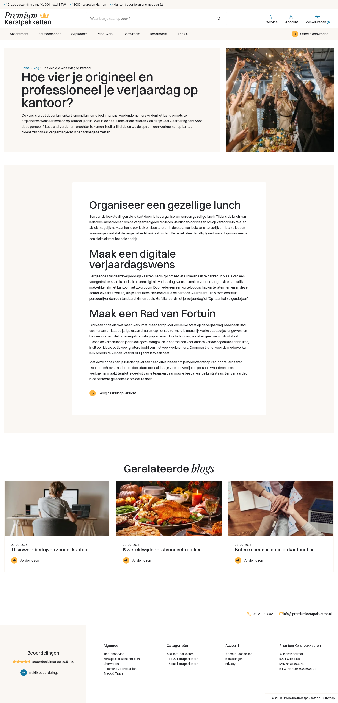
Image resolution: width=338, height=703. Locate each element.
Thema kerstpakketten (182, 664)
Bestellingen (234, 659)
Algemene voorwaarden (120, 669)
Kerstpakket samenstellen (122, 659)
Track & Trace (113, 674)
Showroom (134, 34)
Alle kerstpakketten (180, 654)
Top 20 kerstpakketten (182, 659)
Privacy (230, 664)
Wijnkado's (80, 34)
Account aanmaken (238, 654)
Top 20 (187, 34)
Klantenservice (114, 654)
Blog (36, 68)
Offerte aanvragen (314, 34)
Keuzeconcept (50, 34)
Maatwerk (107, 34)
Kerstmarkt (162, 34)
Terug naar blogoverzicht (117, 393)
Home (26, 68)
